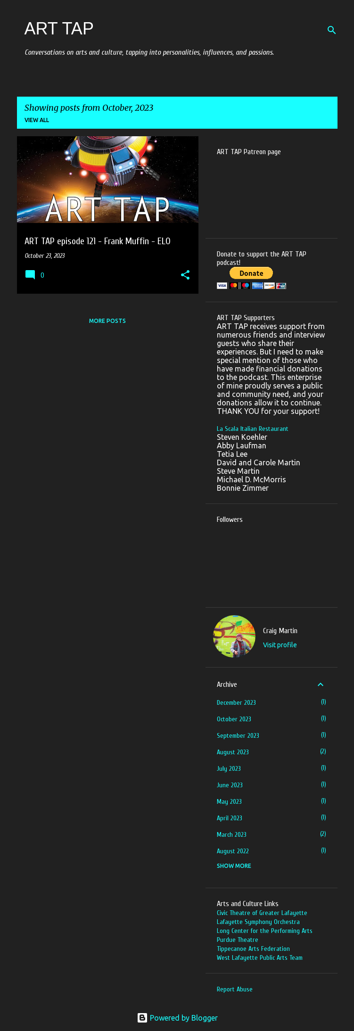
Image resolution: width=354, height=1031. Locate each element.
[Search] (332, 30)
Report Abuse (235, 989)
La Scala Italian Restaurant (252, 429)
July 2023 (229, 769)
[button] (185, 275)
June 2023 (230, 785)
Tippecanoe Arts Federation (253, 949)
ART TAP (59, 28)
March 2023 (232, 835)
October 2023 (234, 719)
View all (37, 120)
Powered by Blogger (177, 1018)
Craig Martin (280, 631)
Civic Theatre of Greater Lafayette (262, 913)
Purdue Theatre (237, 940)
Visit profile (280, 645)
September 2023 (238, 736)
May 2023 (229, 802)
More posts (107, 321)
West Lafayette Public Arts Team (260, 958)
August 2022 (233, 851)
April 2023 (229, 818)
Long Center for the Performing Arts (265, 931)
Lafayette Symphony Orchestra (258, 922)
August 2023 (233, 752)
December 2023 (236, 703)
